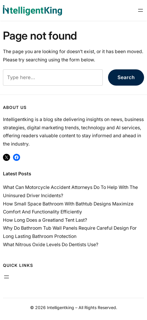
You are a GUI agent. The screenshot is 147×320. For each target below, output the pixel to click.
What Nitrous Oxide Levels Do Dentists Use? (50, 244)
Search (126, 77)
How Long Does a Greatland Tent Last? (45, 220)
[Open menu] (140, 10)
